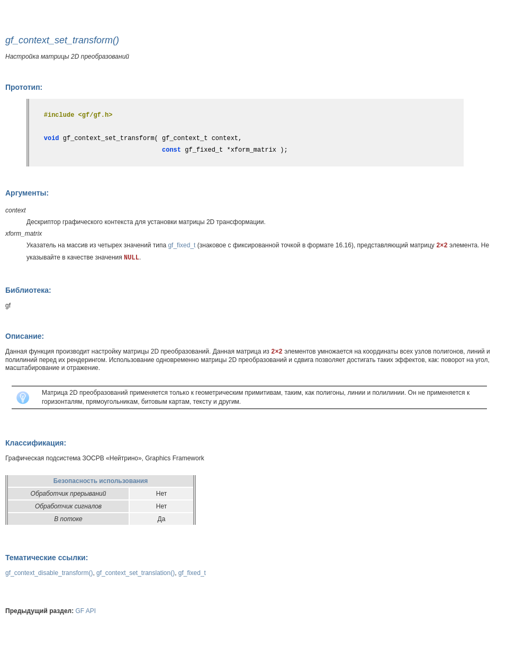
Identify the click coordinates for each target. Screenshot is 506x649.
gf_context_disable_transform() (49, 573)
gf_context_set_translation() (135, 573)
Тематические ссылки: (46, 557)
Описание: (24, 336)
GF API (86, 611)
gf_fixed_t (181, 245)
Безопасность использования (100, 481)
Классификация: (35, 443)
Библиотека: (28, 290)
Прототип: (23, 87)
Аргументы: (27, 193)
